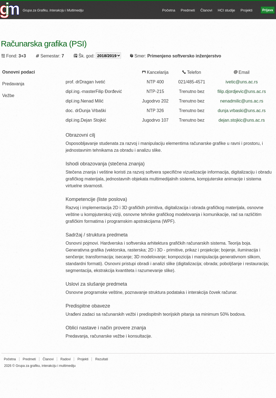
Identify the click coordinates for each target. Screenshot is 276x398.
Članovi (206, 10)
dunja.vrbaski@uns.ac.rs (242, 110)
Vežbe (8, 95)
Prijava (267, 10)
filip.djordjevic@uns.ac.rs (242, 91)
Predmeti (188, 10)
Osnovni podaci (18, 72)
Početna (168, 10)
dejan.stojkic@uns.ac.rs (242, 120)
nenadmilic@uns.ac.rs (241, 101)
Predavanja (13, 83)
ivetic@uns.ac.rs (242, 82)
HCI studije (226, 10)
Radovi (65, 359)
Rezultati (101, 359)
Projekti (246, 10)
